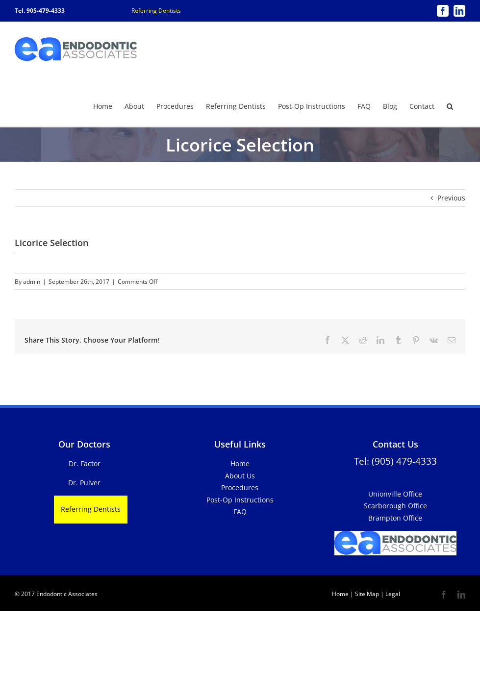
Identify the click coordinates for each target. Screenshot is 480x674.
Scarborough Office (395, 505)
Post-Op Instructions (240, 499)
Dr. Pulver (84, 482)
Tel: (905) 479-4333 (395, 460)
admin (31, 281)
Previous (451, 197)
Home (240, 463)
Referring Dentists (156, 10)
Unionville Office (395, 493)
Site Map (367, 593)
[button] (450, 105)
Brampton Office (395, 517)
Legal (392, 593)
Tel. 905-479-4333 (40, 10)
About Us (240, 475)
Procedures (239, 487)
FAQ (240, 511)
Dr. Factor (85, 463)
